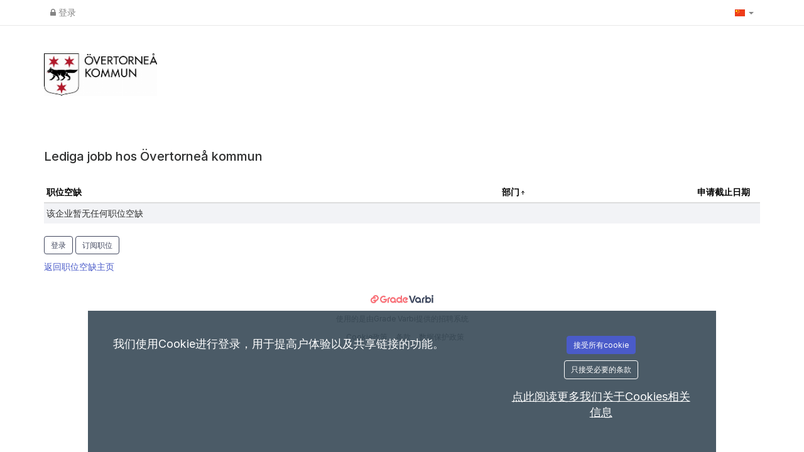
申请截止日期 (723, 191)
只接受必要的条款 (601, 369)
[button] (744, 12)
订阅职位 (97, 245)
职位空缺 (64, 191)
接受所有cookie (601, 345)
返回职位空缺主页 (79, 266)
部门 (511, 191)
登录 (63, 12)
